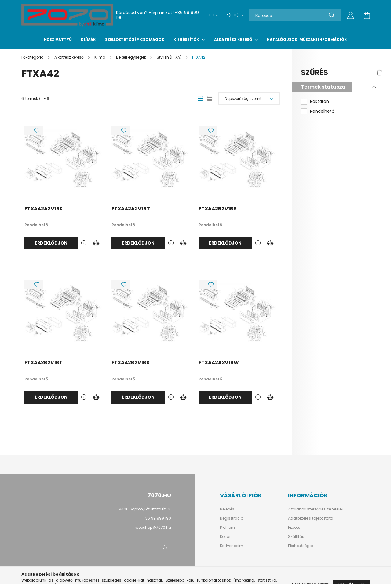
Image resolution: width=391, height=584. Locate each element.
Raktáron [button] (319, 101)
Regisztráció (231, 518)
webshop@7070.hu (153, 527)
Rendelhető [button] (322, 111)
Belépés (227, 509)
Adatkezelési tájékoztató (310, 518)
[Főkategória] (33, 57)
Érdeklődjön (51, 243)
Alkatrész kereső (233, 39)
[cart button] (366, 15)
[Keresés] (295, 15)
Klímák (88, 39)
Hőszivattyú (58, 39)
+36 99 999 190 (157, 518)
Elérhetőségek (300, 546)
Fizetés (294, 527)
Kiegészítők (187, 39)
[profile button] (351, 15)
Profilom (227, 527)
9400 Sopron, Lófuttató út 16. (145, 509)
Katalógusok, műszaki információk (307, 39)
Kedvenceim (231, 546)
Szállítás (296, 537)
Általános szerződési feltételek (315, 509)
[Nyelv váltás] (212, 15)
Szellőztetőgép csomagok (134, 39)
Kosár (225, 537)
